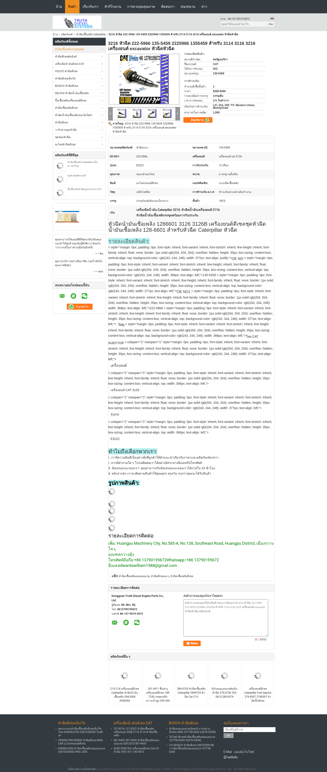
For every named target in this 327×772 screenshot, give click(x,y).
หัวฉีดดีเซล (61, 122)
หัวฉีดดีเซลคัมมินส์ (66, 56)
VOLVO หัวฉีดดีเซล (66, 71)
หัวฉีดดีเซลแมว (160, 576)
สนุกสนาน (188, 6)
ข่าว (204, 6)
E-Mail (228, 752)
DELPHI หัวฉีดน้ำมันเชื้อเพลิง (72, 93)
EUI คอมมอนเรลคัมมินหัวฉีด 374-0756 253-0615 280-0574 (225, 692)
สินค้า (72, 6)
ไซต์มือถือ (231, 757)
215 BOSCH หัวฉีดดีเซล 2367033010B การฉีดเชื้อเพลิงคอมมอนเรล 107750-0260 (191, 748)
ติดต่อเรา (167, 6)
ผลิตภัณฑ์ (67, 34)
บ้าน (59, 6)
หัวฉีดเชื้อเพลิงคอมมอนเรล (134, 576)
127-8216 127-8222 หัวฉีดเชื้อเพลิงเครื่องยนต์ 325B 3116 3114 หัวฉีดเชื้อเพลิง (136, 732)
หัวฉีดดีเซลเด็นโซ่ (65, 78)
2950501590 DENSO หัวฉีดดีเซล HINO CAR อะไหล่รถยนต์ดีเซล (80, 742)
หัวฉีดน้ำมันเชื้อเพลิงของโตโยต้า (74, 115)
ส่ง (228, 735)
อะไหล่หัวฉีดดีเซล (65, 144)
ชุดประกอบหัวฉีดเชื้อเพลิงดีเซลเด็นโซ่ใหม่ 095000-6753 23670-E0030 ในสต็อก (80, 732)
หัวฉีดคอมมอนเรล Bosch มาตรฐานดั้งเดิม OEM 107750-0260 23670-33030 (192, 730)
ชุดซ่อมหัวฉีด (63, 137)
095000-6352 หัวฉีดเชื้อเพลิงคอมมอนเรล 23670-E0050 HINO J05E (81, 750)
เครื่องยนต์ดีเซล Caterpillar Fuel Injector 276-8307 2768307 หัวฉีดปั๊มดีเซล (258, 694)
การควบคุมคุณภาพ (141, 6)
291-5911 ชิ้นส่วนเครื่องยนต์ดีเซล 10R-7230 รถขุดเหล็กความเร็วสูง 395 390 (158, 694)
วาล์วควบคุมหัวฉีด (66, 129)
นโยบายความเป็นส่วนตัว (82, 769)
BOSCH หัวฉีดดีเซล (66, 85)
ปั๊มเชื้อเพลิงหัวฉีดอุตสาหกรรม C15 (84, 189)
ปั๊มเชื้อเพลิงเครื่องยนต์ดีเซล (70, 100)
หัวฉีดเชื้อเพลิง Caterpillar (91, 34)
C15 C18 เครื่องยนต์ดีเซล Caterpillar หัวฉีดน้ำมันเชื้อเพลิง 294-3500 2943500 (124, 694)
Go (271, 24)
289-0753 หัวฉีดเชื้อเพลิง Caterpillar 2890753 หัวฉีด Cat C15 (191, 692)
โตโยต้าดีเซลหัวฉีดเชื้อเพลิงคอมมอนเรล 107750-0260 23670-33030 (192, 738)
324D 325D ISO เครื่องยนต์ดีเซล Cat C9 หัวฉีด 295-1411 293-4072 (136, 750)
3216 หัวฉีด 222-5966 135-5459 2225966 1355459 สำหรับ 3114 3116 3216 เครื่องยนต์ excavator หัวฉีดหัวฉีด (144, 127)
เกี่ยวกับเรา (90, 6)
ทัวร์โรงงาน (113, 6)
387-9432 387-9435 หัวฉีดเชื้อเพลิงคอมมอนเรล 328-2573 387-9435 (136, 742)
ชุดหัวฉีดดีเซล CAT (76, 175)
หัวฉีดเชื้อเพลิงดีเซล (66, 107)
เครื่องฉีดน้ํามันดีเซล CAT (69, 63)
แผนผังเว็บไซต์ (244, 752)
